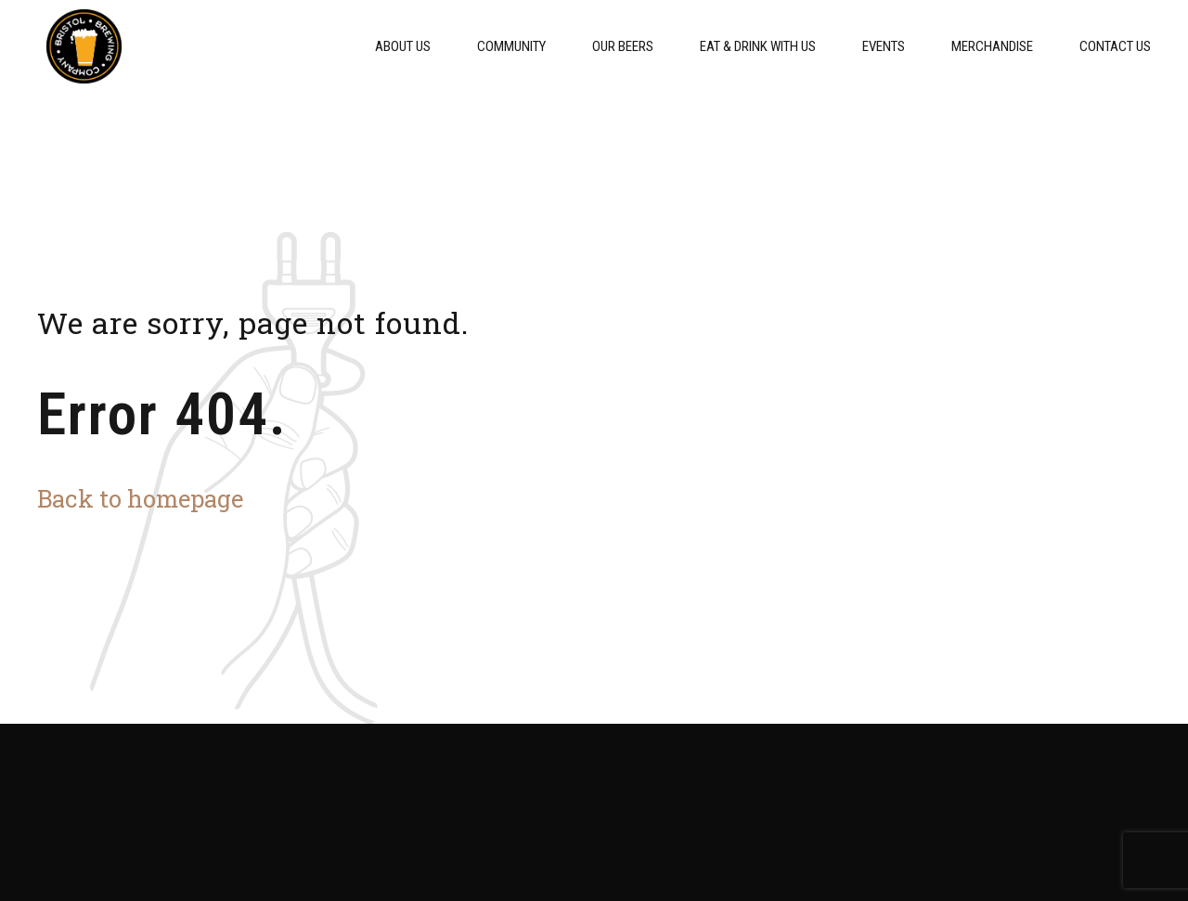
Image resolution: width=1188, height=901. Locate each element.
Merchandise (992, 46)
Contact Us (1115, 46)
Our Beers (622, 46)
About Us (403, 46)
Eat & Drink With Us (758, 46)
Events (883, 46)
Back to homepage (140, 498)
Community (511, 46)
